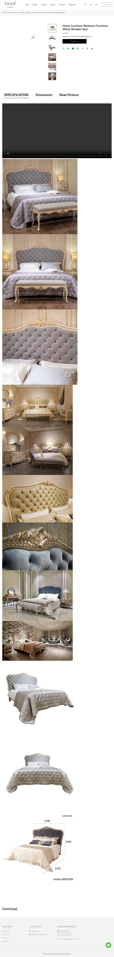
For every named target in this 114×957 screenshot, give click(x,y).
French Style (20, 12)
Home (4, 12)
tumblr (87, 48)
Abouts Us (53, 5)
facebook (63, 48)
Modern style (72, 5)
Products (35, 5)
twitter (73, 48)
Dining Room (5, 934)
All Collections (11, 12)
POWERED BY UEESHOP (63, 954)
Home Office (5, 941)
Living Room (5, 931)
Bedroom (28, 12)
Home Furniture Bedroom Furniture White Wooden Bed (49, 12)
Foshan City (35, 931)
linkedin (92, 48)
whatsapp (78, 48)
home (27, 5)
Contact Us (62, 5)
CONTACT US (74, 41)
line (68, 48)
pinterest (82, 48)
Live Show (43, 5)
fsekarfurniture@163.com (39, 934)
